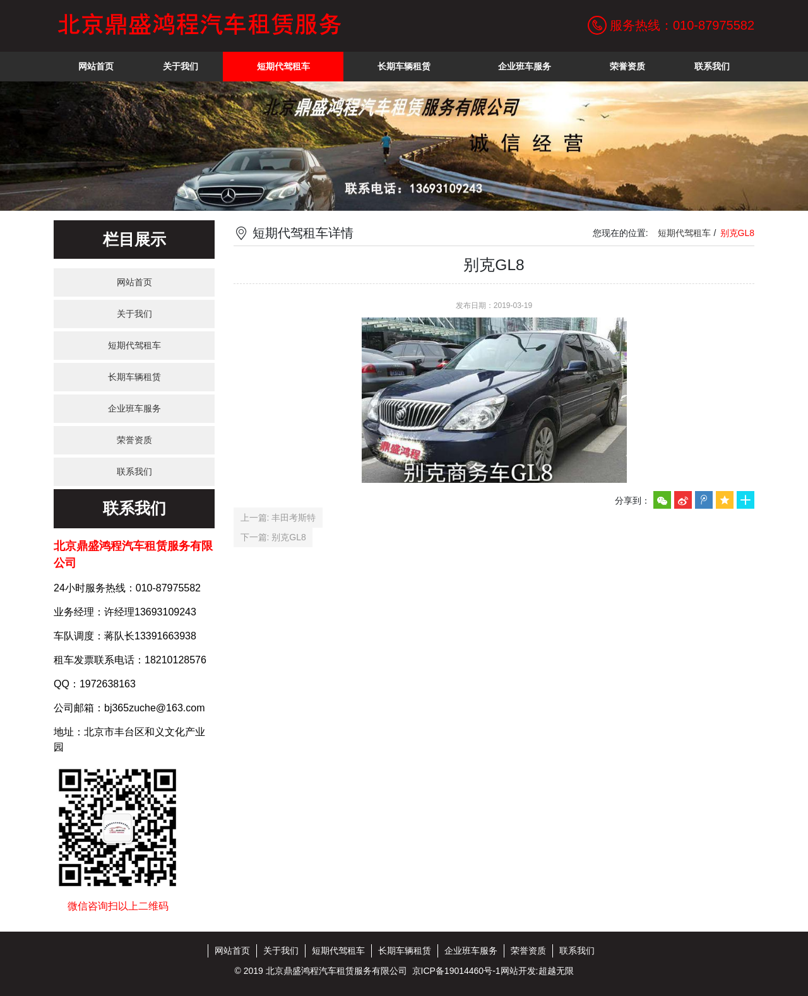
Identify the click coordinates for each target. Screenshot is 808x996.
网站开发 (518, 971)
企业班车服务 (134, 408)
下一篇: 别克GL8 (273, 537)
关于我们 (134, 314)
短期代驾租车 (134, 345)
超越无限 (556, 971)
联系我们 (134, 471)
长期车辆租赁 (134, 377)
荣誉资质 (134, 440)
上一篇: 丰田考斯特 (278, 518)
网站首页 (134, 282)
